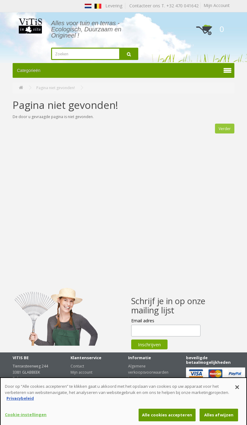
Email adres (142, 321)
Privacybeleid (20, 400)
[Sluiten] (237, 389)
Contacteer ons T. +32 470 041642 (163, 6)
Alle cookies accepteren (167, 416)
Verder (225, 128)
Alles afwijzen (219, 416)
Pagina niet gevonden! (55, 87)
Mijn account (81, 372)
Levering (135, 378)
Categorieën (28, 70)
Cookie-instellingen (26, 416)
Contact (77, 366)
